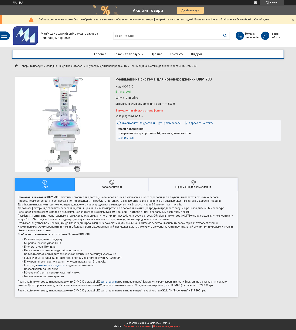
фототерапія (109, 281)
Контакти (176, 54)
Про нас (156, 54)
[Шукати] (225, 35)
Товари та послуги (127, 54)
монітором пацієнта (51, 265)
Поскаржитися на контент (138, 326)
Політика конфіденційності (167, 326)
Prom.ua (166, 323)
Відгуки (196, 54)
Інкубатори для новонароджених (106, 65)
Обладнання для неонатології (64, 65)
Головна (100, 54)
